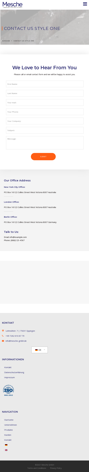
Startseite (8, 419)
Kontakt (7, 367)
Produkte (8, 430)
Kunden (7, 435)
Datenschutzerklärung (14, 372)
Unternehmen (10, 424)
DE (38, 350)
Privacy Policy (56, 468)
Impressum (9, 377)
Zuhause (6, 41)
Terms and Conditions (36, 468)
